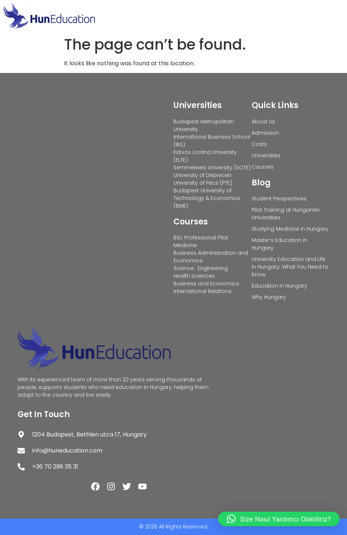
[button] (279, 519)
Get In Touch (44, 414)
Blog (261, 182)
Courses (191, 221)
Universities (198, 105)
